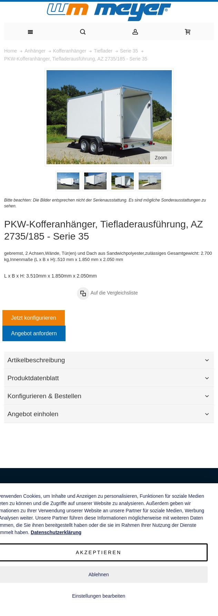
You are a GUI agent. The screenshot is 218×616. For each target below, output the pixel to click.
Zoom (161, 157)
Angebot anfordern (34, 333)
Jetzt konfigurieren (33, 318)
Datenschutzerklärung (56, 532)
